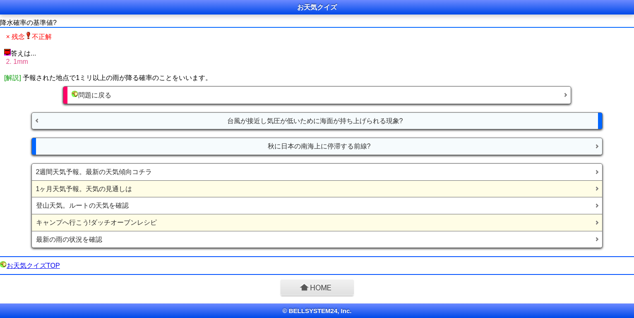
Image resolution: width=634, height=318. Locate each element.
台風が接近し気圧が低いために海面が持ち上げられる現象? (315, 120)
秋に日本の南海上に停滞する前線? (319, 146)
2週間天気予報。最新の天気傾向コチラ (94, 171)
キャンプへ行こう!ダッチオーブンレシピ (96, 222)
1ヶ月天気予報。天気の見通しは (84, 188)
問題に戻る (91, 95)
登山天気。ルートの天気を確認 (82, 205)
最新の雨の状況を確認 (69, 239)
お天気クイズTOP (33, 265)
